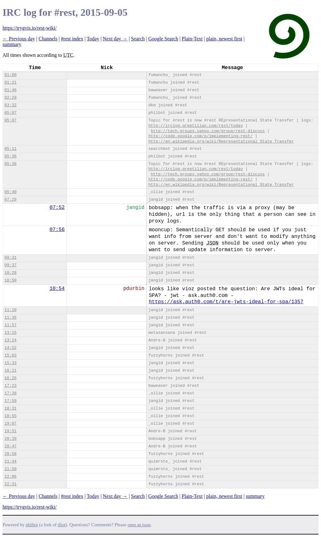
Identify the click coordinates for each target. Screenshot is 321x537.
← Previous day (19, 38)
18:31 (10, 408)
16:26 (10, 378)
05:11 (10, 148)
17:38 (10, 393)
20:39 (10, 438)
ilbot (62, 524)
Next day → (115, 38)
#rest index (72, 38)
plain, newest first (224, 38)
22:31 (10, 484)
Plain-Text (192, 38)
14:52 (10, 347)
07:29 (10, 199)
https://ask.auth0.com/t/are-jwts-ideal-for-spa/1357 (226, 302)
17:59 (10, 400)
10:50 (10, 280)
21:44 (10, 461)
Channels (48, 38)
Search (138, 38)
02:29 (10, 97)
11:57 (10, 325)
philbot (32, 524)
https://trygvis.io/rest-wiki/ (29, 28)
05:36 (10, 156)
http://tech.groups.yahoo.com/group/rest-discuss (208, 131)
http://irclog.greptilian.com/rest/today (195, 125)
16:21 (10, 370)
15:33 (10, 363)
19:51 (10, 431)
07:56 (57, 230)
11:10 (10, 310)
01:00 (10, 75)
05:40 (10, 192)
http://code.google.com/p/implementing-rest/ (200, 136)
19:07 (10, 423)
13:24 (10, 340)
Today (93, 38)
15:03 (10, 355)
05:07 (10, 112)
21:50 (10, 469)
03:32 (10, 105)
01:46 (10, 90)
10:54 (57, 289)
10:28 (10, 272)
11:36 (10, 317)
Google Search (163, 38)
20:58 (10, 453)
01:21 (10, 82)
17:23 (10, 385)
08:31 (10, 257)
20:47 (10, 446)
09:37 (10, 265)
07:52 (57, 207)
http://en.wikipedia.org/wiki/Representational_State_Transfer (221, 141)
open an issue (139, 524)
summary (12, 44)
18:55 (10, 416)
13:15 (10, 332)
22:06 (10, 476)
